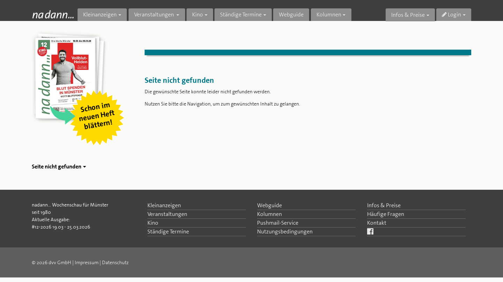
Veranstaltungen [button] (154, 14)
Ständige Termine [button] (241, 14)
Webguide (291, 14)
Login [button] (451, 14)
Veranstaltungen (167, 214)
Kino (152, 222)
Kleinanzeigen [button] (100, 14)
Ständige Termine (168, 231)
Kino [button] (197, 14)
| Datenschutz (114, 262)
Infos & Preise (384, 205)
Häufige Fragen (385, 214)
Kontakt (376, 222)
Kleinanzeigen (164, 205)
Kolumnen (269, 214)
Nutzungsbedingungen (285, 231)
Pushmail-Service (277, 222)
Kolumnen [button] (328, 14)
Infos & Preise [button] (408, 15)
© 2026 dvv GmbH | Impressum (65, 262)
